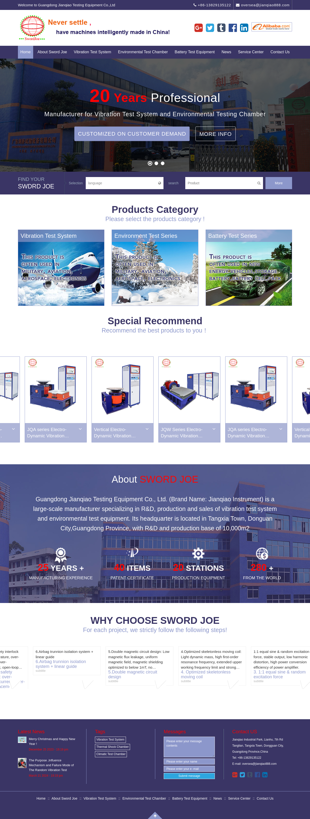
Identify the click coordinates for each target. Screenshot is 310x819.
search (173, 183)
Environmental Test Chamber (143, 52)
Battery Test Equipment (195, 52)
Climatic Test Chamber (110, 754)
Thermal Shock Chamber (112, 747)
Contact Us (280, 52)
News (226, 52)
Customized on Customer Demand (132, 134)
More (279, 183)
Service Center (251, 52)
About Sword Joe (52, 52)
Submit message (189, 776)
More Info (215, 134)
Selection (76, 183)
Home (25, 52)
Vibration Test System (92, 52)
